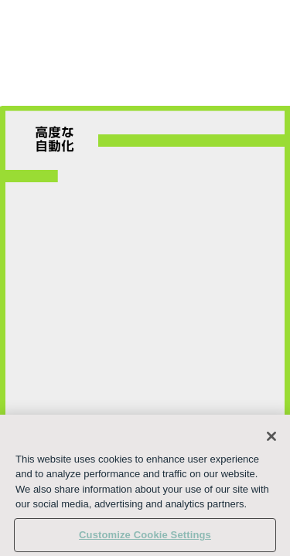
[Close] (271, 447)
